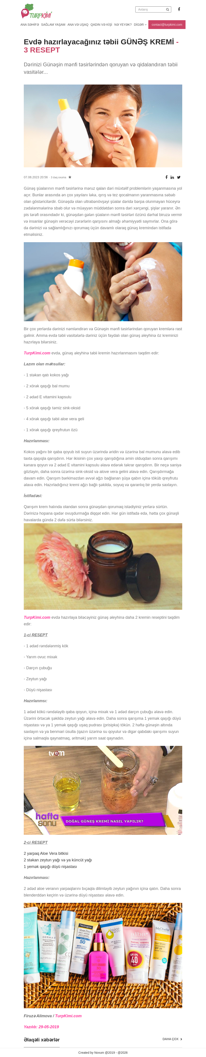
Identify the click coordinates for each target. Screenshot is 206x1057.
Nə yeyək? (123, 24)
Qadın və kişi (101, 24)
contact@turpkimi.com (167, 24)
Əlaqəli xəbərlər (42, 1040)
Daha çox (172, 1039)
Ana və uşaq (78, 24)
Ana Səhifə (29, 24)
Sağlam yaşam (53, 24)
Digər (140, 24)
